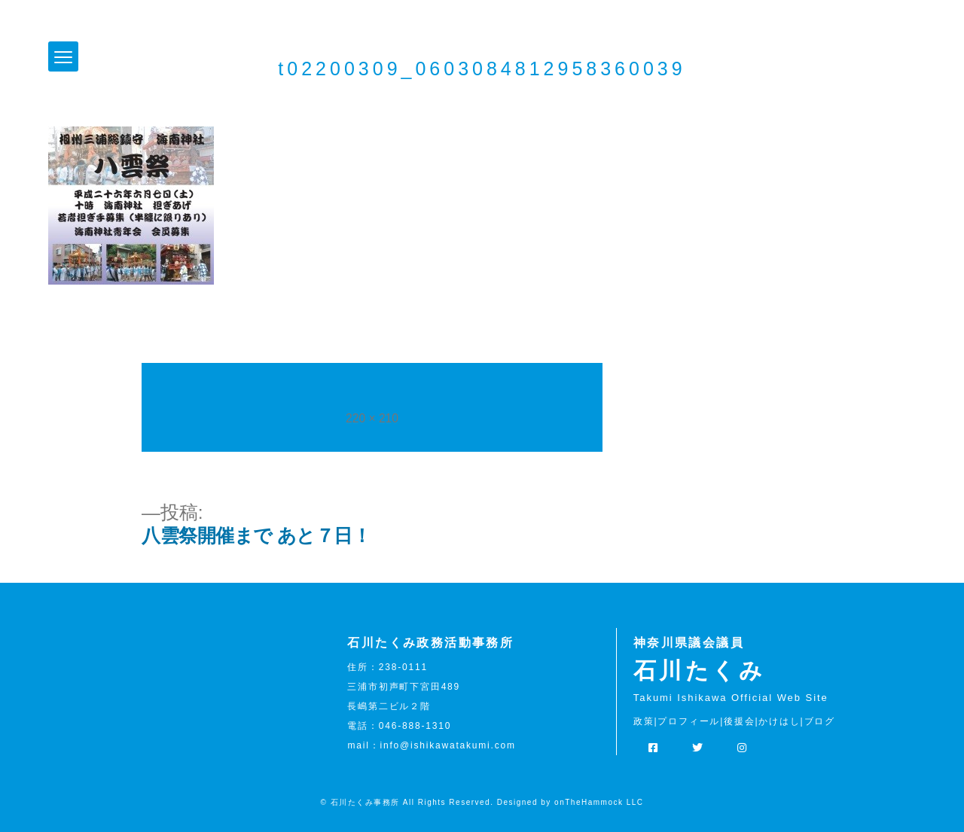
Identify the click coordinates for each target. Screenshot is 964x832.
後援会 (739, 721)
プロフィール (688, 721)
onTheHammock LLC (598, 802)
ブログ (819, 721)
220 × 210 (372, 418)
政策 (643, 721)
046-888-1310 (415, 726)
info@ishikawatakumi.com (447, 745)
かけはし (779, 721)
